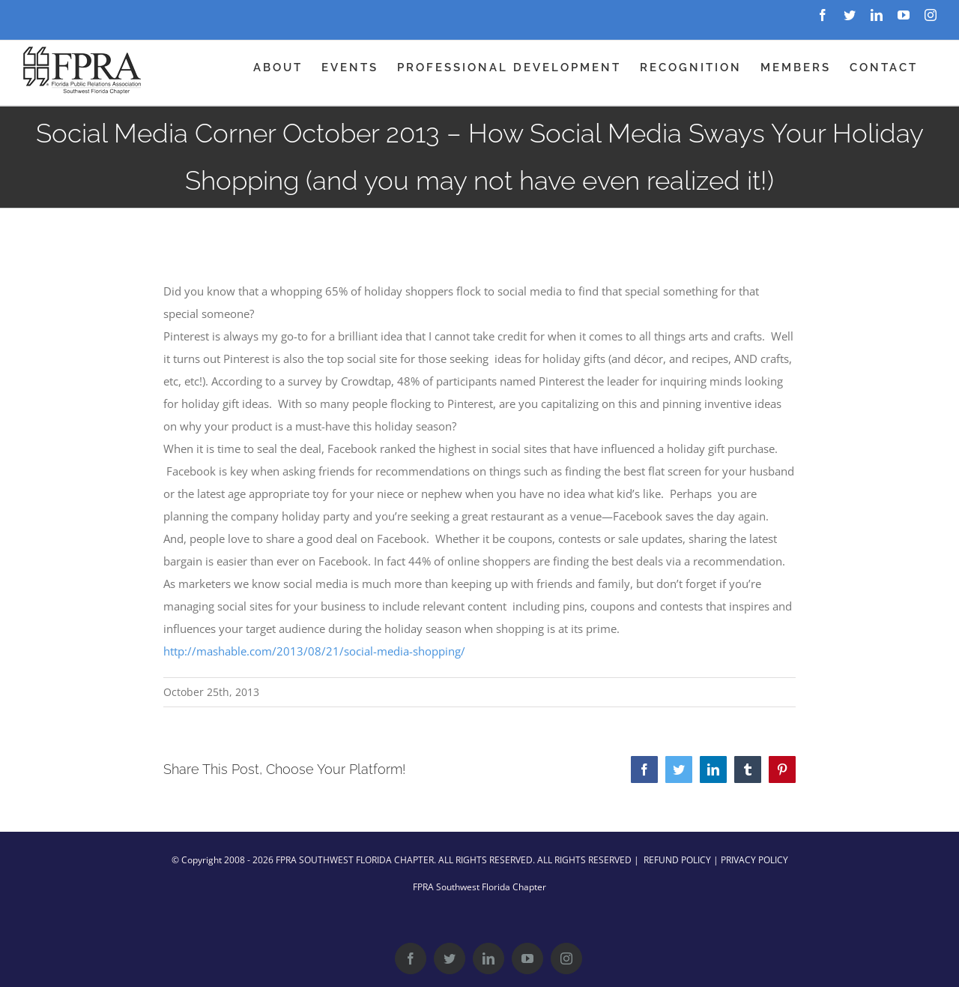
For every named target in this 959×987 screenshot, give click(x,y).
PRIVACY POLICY (754, 860)
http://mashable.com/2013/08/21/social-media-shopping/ (314, 651)
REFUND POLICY (677, 860)
